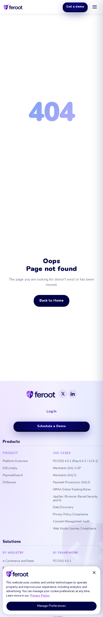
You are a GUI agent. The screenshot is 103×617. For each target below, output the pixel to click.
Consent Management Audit (71, 521)
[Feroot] (41, 393)
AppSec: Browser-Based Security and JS (75, 498)
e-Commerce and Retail (18, 561)
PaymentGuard (13, 475)
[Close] (94, 572)
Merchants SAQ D (64, 475)
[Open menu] (94, 7)
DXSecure (9, 482)
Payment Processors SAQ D (71, 482)
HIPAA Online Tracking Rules (72, 490)
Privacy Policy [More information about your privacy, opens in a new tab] (40, 596)
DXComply (10, 468)
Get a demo (75, 6)
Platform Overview (15, 461)
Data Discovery (63, 507)
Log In (51, 411)
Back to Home (51, 300)
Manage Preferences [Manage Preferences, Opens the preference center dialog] (51, 606)
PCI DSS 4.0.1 (62, 561)
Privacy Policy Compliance (70, 514)
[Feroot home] (13, 7)
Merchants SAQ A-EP (67, 468)
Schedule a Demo (51, 426)
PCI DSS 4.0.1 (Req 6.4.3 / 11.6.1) (75, 461)
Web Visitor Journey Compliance (74, 529)
